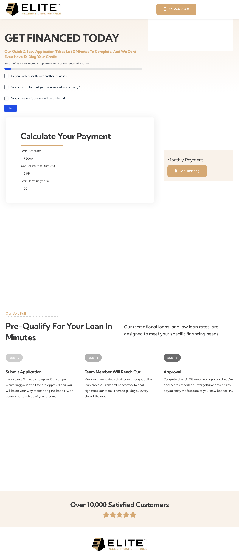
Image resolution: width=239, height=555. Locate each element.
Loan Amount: (31, 151)
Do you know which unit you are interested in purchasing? (45, 87)
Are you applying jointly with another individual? (38, 76)
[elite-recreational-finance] (33, 4)
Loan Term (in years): (35, 181)
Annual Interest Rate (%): (38, 166)
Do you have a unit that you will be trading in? (37, 98)
